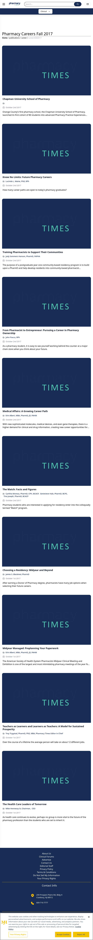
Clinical (45, 11)
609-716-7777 (42, 902)
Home (4, 38)
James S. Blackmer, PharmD (17, 574)
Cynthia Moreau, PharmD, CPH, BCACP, (22, 493)
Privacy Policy (46, 869)
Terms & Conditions (46, 872)
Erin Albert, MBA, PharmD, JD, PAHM (21, 415)
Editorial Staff (46, 866)
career (24, 38)
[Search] (49, 4)
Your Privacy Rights (46, 878)
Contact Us (46, 862)
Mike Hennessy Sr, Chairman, (18, 808)
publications (14, 38)
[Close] (89, 917)
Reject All (81, 934)
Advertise (46, 859)
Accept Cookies (63, 934)
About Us (46, 853)
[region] (46, 926)
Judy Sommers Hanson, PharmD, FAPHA (23, 256)
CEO (33, 808)
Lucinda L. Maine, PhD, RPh (17, 181)
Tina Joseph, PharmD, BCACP (16, 496)
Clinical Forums (46, 856)
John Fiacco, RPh (13, 337)
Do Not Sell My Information (46, 875)
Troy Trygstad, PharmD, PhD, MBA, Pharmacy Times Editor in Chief (34, 733)
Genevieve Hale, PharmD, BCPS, (54, 493)
